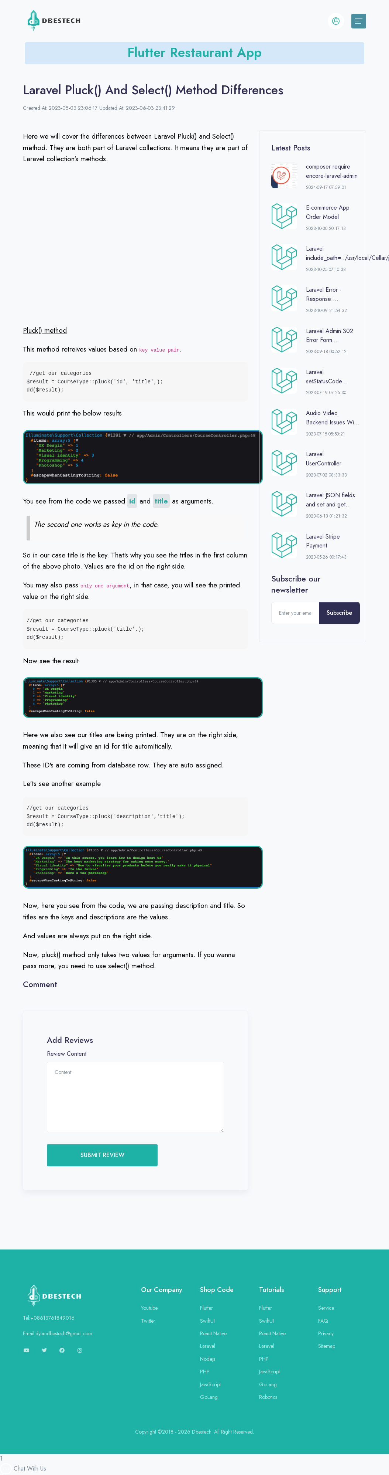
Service (326, 1308)
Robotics (268, 1397)
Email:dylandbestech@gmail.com (57, 1333)
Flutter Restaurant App (194, 52)
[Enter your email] (295, 613)
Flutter (206, 1308)
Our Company (161, 1290)
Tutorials (271, 1290)
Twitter (148, 1321)
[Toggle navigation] (358, 21)
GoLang (209, 1397)
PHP (205, 1371)
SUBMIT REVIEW (102, 1155)
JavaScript (210, 1384)
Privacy (326, 1333)
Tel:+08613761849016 (49, 1318)
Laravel (207, 1346)
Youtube (149, 1308)
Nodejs (207, 1359)
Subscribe (339, 612)
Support (330, 1290)
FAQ (323, 1321)
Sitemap (326, 1346)
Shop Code (217, 1290)
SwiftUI (207, 1321)
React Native (213, 1333)
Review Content (66, 1054)
